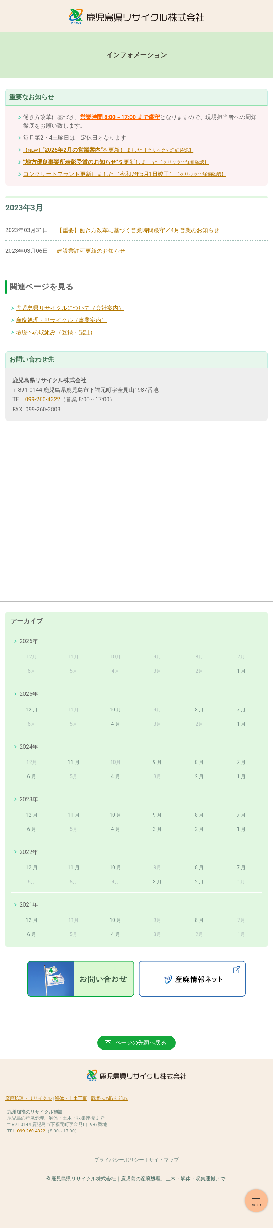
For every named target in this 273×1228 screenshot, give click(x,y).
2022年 (29, 852)
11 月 (73, 762)
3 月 (157, 829)
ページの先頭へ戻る (140, 1042)
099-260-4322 (42, 399)
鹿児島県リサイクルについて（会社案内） (70, 308)
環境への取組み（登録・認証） (56, 332)
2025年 (29, 693)
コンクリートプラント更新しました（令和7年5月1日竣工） (124, 174)
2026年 (29, 641)
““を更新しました (108, 149)
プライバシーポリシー (119, 1160)
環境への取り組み (109, 1098)
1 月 (241, 671)
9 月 (157, 762)
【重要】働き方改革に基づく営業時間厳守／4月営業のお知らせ (138, 230)
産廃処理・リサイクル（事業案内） (61, 320)
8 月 (199, 709)
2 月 (199, 776)
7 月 (241, 709)
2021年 (29, 904)
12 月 (31, 709)
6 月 (31, 776)
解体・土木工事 (71, 1098)
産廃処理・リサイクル (28, 1098)
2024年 (29, 746)
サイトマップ (164, 1160)
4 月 (115, 724)
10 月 (115, 709)
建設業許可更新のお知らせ (91, 250)
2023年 (29, 799)
